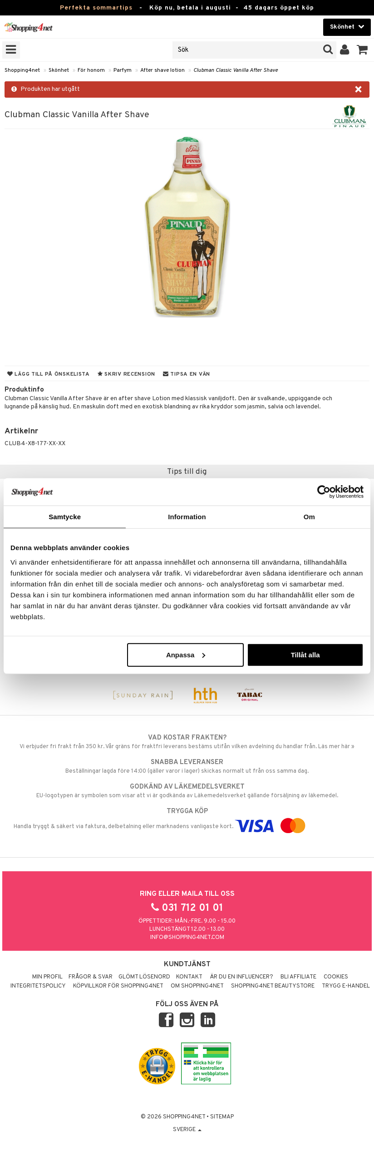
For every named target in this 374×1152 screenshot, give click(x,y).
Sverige (187, 1129)
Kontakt (189, 977)
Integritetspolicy (38, 986)
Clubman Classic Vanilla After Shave (235, 70)
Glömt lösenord (144, 977)
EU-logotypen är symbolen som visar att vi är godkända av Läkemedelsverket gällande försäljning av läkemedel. (187, 790)
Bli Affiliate (298, 977)
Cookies (336, 977)
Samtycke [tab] (65, 517)
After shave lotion (162, 70)
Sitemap (222, 1117)
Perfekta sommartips (96, 8)
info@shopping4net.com (187, 937)
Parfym (122, 70)
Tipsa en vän (186, 374)
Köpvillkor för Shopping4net (118, 986)
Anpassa (186, 654)
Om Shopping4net (197, 986)
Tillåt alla (305, 654)
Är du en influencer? (241, 977)
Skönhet (59, 70)
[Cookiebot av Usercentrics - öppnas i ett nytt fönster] (324, 492)
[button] (362, 50)
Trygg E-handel (346, 986)
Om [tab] (309, 517)
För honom (91, 70)
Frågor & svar (91, 977)
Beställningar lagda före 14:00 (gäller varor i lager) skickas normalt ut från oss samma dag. (187, 766)
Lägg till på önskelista (48, 374)
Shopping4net (22, 70)
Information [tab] (187, 517)
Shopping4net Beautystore (273, 986)
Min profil (47, 977)
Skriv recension (126, 374)
